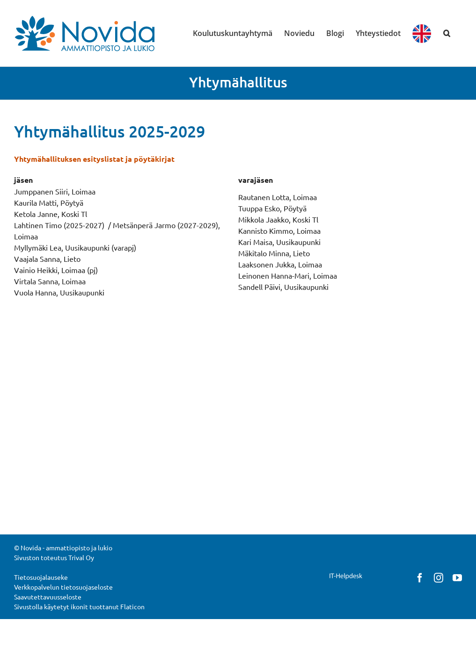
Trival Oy (81, 557)
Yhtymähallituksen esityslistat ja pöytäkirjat (94, 159)
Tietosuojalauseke (41, 577)
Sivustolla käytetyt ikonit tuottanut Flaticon (79, 606)
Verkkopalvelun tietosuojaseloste (63, 587)
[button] (446, 33)
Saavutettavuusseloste (47, 596)
